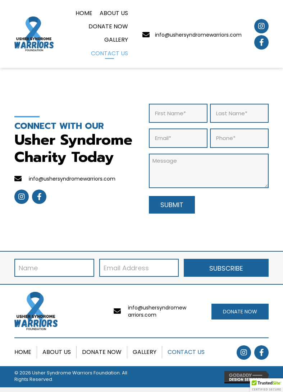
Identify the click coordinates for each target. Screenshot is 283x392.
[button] (261, 26)
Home (22, 352)
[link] (84, 13)
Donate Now (102, 352)
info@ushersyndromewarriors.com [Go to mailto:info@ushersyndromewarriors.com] (72, 178)
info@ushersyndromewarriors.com (198, 34)
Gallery (144, 352)
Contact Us (186, 352)
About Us (56, 352)
